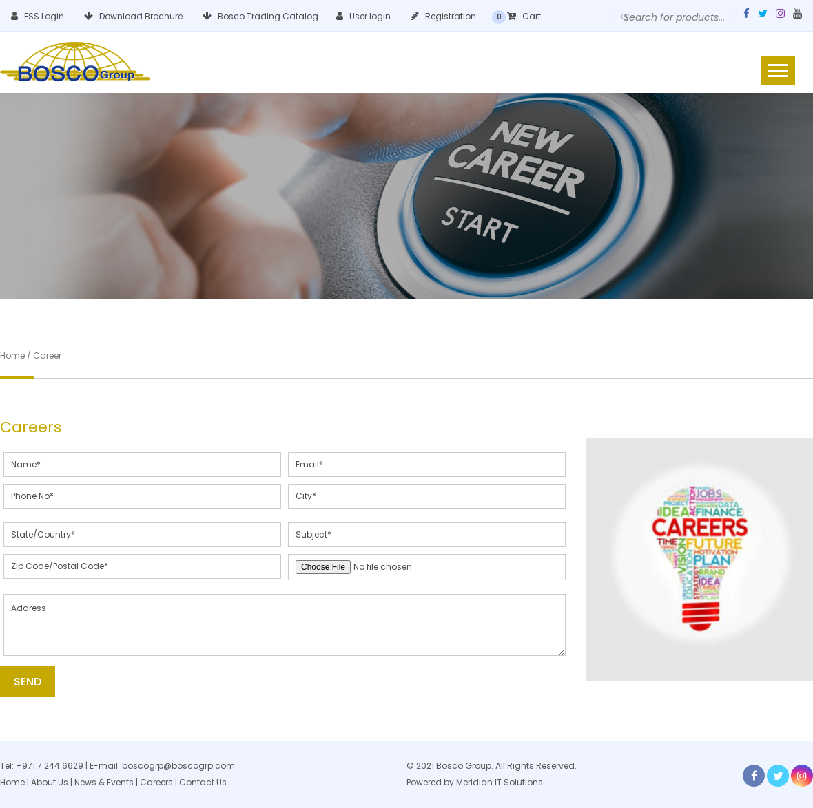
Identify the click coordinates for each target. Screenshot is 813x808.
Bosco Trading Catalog (260, 16)
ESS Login (37, 16)
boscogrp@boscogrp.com (178, 766)
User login (363, 16)
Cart (524, 16)
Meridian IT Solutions (499, 782)
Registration (443, 16)
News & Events (105, 782)
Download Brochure (133, 16)
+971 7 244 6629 (49, 766)
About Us (49, 782)
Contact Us (203, 782)
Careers (156, 782)
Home (12, 782)
